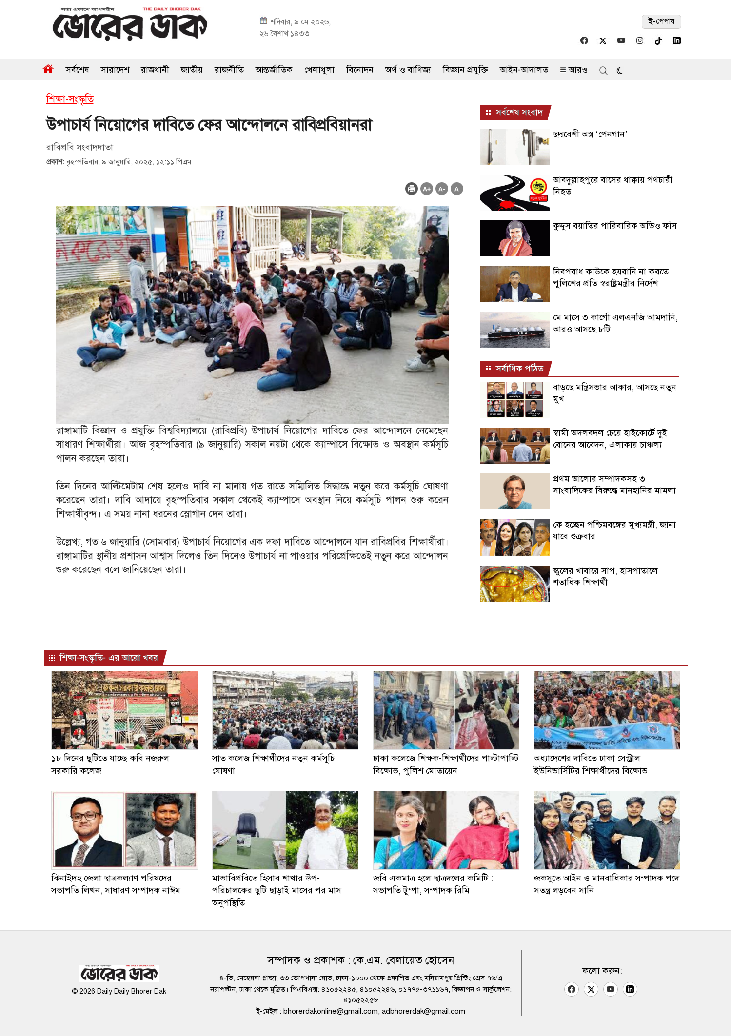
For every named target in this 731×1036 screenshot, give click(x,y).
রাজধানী (155, 69)
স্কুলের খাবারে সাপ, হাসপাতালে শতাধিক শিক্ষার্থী (605, 576)
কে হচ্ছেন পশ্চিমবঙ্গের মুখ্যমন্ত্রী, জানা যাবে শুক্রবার (614, 530)
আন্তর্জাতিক (274, 69)
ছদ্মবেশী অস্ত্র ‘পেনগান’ (590, 134)
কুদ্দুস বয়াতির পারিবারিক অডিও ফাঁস (615, 225)
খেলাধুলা (319, 69)
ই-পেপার (661, 21)
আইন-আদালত (524, 69)
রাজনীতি (229, 69)
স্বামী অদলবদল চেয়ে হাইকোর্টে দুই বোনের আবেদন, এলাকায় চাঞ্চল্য (610, 439)
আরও (574, 69)
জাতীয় (192, 69)
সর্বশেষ (77, 69)
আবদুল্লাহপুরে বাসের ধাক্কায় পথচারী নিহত (612, 185)
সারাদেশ (115, 69)
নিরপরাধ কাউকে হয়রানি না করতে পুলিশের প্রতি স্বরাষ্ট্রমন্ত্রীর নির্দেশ (611, 277)
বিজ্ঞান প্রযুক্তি (465, 69)
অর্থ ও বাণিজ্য (408, 69)
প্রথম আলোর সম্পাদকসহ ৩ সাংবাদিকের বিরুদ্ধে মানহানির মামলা (614, 484)
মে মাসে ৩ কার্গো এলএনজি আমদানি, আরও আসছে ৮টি (615, 323)
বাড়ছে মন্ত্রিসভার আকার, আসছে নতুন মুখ (614, 393)
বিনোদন (360, 69)
